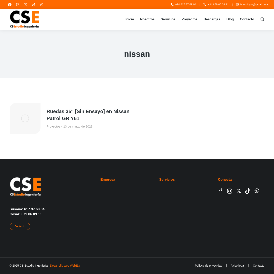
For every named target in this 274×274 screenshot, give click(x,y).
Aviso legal (237, 265)
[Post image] (25, 118)
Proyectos (53, 126)
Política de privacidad (208, 265)
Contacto (20, 226)
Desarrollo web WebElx (65, 265)
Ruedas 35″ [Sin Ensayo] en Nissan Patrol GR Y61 (88, 115)
